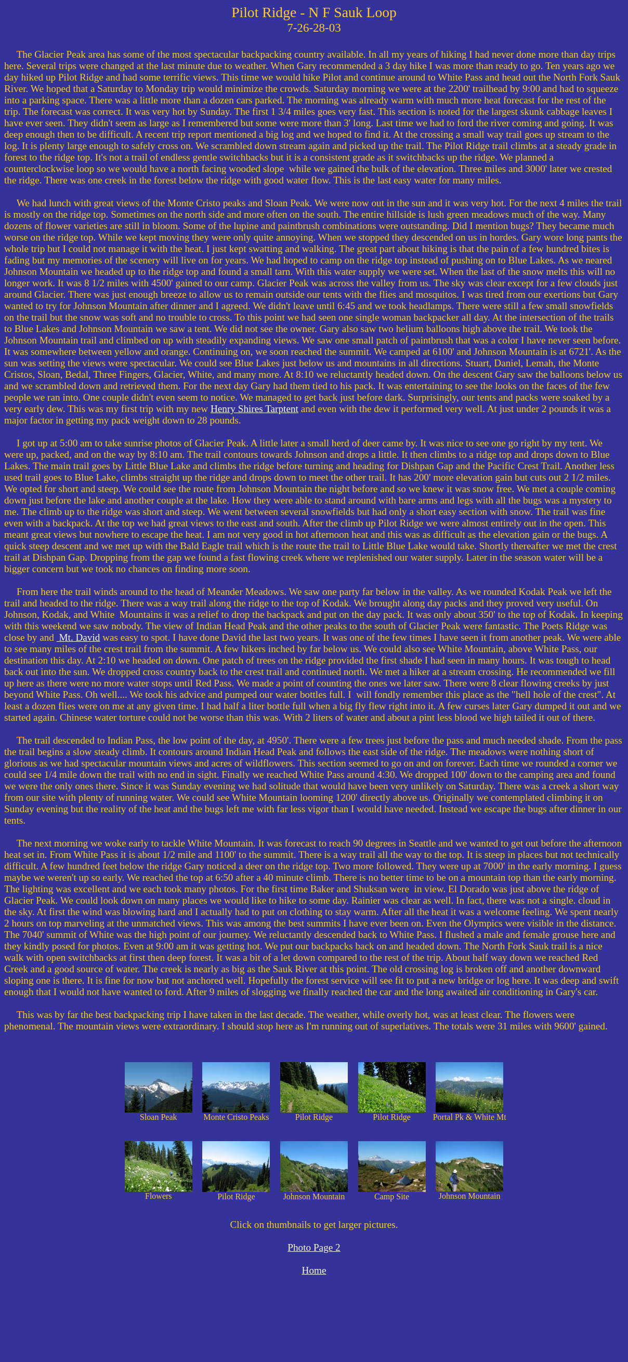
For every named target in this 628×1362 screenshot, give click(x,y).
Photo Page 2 (313, 1247)
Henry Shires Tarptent (254, 408)
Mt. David (78, 637)
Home (314, 1270)
